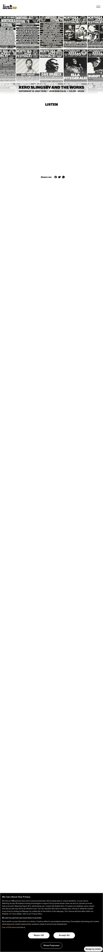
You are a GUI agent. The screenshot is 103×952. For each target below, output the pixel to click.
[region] (51, 922)
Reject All (39, 935)
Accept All (64, 935)
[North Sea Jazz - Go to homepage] (10, 6)
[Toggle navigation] (98, 6)
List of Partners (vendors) (13, 927)
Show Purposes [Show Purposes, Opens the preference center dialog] (51, 945)
